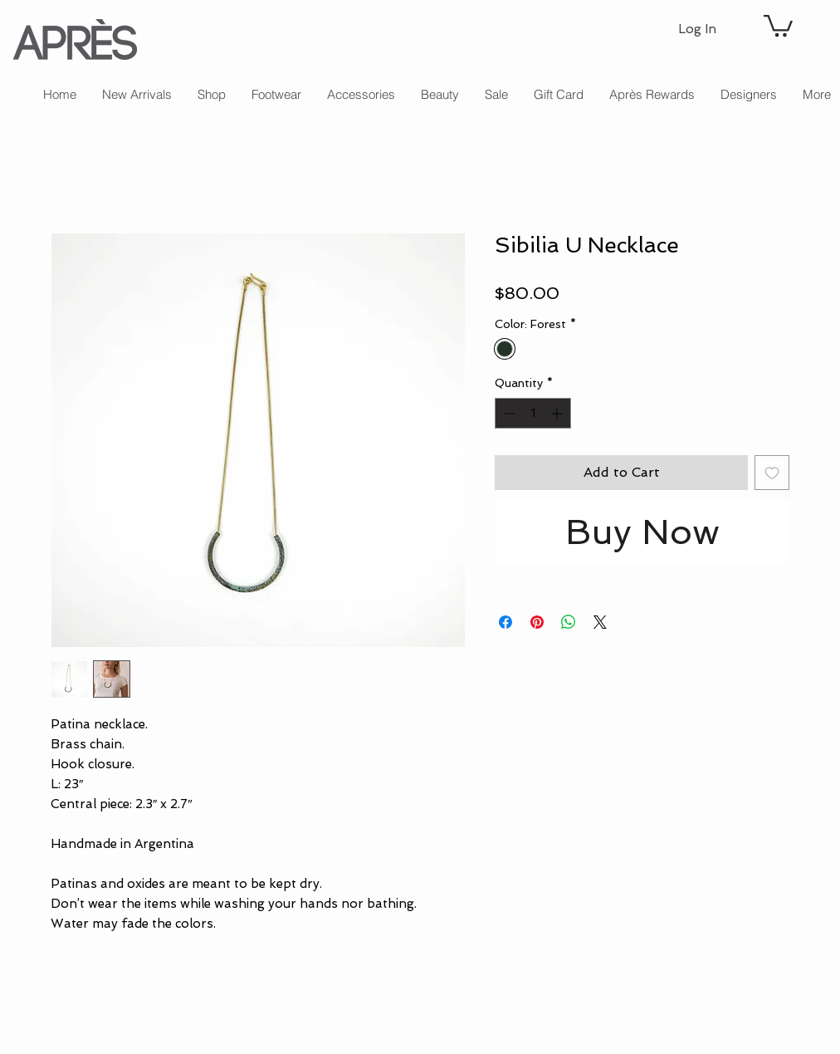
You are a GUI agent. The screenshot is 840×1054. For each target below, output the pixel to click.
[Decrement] (507, 413)
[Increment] (558, 413)
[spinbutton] (533, 413)
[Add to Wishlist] (772, 472)
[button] (778, 24)
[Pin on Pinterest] (537, 622)
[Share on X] (600, 622)
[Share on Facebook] (505, 622)
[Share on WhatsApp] (569, 622)
